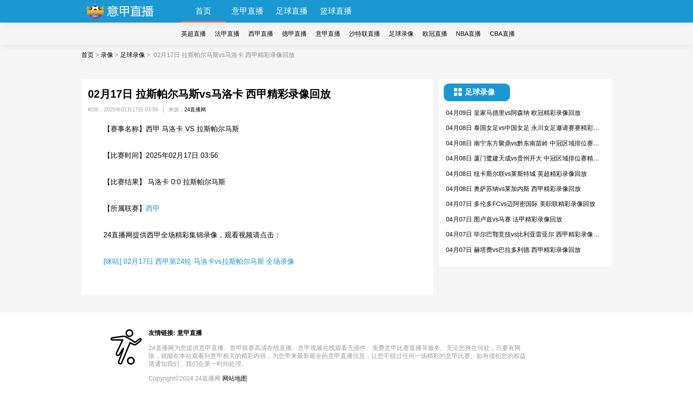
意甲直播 (247, 11)
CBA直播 (502, 33)
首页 (203, 11)
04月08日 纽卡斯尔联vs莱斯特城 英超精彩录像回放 (516, 173)
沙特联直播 (364, 33)
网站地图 (234, 378)
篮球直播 (336, 11)
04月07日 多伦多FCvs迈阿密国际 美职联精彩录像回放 (520, 203)
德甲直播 (294, 33)
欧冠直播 (435, 33)
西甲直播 (260, 33)
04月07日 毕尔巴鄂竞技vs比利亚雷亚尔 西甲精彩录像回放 (522, 235)
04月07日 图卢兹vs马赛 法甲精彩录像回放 (504, 219)
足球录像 (401, 33)
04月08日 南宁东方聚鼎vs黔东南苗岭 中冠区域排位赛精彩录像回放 (522, 144)
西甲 (153, 208)
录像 (107, 54)
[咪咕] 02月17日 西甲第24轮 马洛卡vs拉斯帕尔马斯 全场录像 (198, 261)
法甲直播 (227, 33)
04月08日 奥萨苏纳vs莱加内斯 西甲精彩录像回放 (513, 188)
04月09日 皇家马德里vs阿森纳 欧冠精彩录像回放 (513, 112)
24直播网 (195, 110)
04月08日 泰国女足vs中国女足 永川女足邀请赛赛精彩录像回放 (522, 128)
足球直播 (292, 11)
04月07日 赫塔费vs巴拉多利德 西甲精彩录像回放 (513, 249)
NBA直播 (468, 33)
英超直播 (193, 33)
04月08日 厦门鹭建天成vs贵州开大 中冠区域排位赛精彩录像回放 (522, 159)
